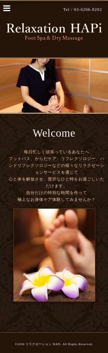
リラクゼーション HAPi (43, 344)
